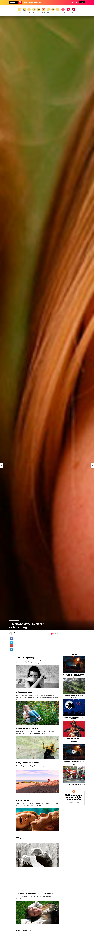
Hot (68, 10)
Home (25, 2)
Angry (19, 10)
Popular (63, 10)
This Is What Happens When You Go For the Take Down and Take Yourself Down (73, 763)
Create (81, 2)
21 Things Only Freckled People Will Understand (73, 718)
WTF (44, 2)
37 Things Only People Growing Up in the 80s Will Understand (73, 674)
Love (43, 10)
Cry (24, 10)
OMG (48, 10)
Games (36, 2)
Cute (29, 10)
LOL (38, 10)
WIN (53, 10)
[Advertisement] (37, 645)
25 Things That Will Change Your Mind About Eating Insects (74, 785)
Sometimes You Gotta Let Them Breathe (74, 696)
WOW (40, 2)
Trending (73, 10)
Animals (31, 2)
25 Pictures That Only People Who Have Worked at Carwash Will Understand (73, 740)
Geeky (34, 10)
